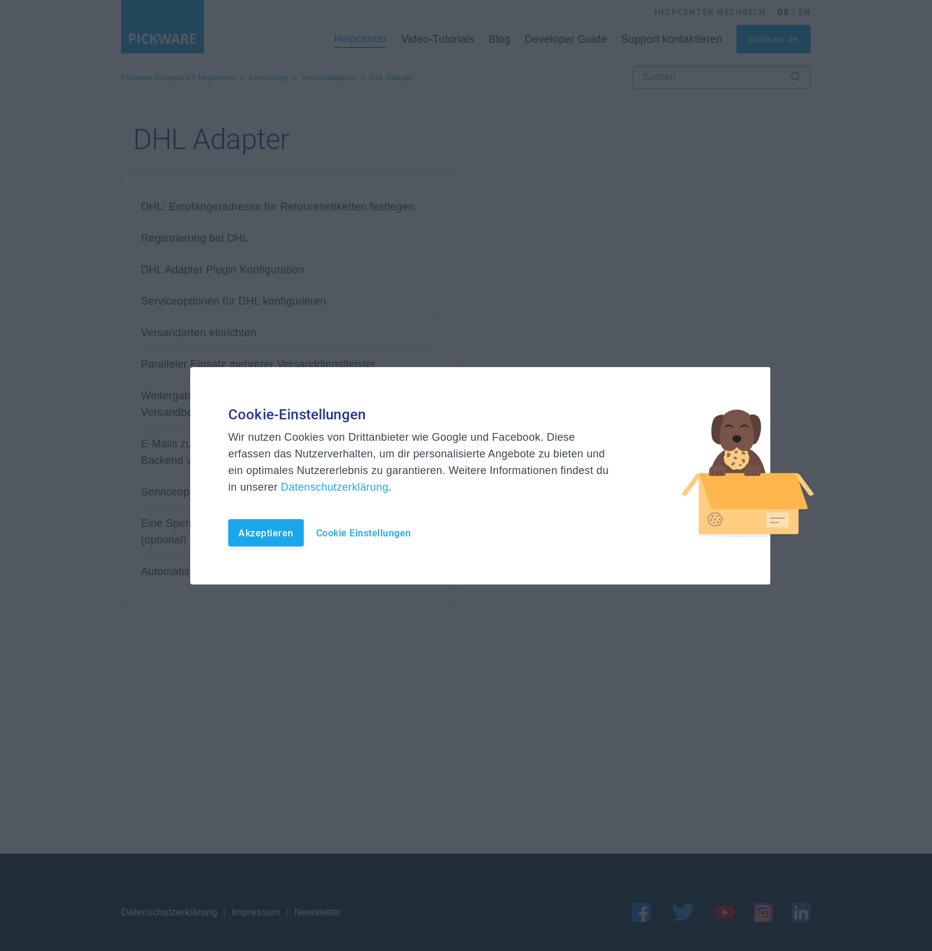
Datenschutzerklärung (334, 487)
